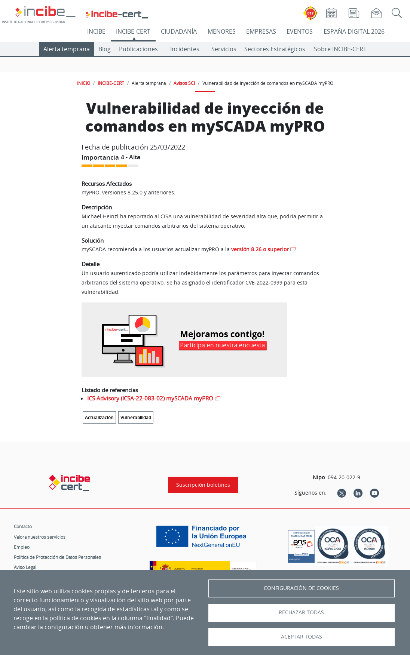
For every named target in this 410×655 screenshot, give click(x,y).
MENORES (222, 31)
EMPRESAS (261, 31)
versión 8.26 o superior (260, 249)
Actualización (99, 417)
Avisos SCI (184, 83)
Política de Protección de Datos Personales (57, 557)
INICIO (83, 83)
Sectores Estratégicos (274, 49)
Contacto (23, 526)
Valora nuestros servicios (39, 537)
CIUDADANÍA (179, 31)
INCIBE (96, 31)
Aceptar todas (301, 636)
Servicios (223, 49)
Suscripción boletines (203, 485)
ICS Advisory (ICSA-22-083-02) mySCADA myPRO (150, 398)
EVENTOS (300, 31)
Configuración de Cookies (301, 588)
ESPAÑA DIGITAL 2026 (354, 31)
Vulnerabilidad (135, 417)
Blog (104, 49)
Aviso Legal (25, 567)
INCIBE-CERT (133, 31)
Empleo (22, 547)
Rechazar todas (301, 612)
